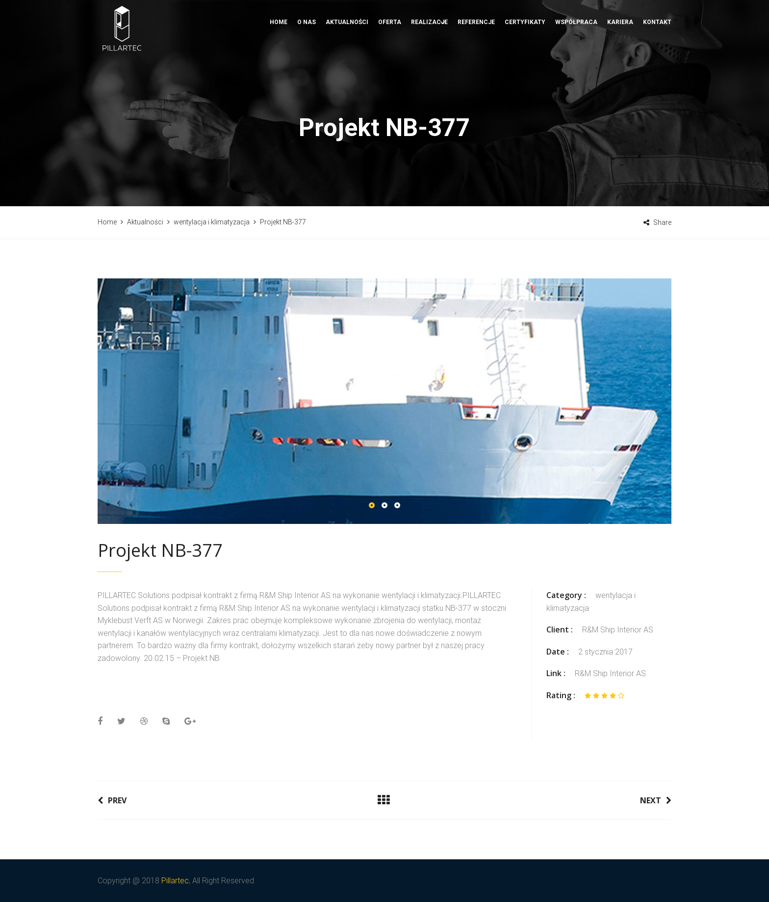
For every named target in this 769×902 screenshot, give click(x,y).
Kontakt (657, 56)
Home (278, 56)
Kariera (620, 56)
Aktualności (347, 56)
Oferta (389, 56)
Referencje (476, 56)
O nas (306, 56)
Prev (112, 800)
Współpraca (576, 56)
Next (655, 800)
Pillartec (175, 880)
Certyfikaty (525, 56)
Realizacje (429, 56)
